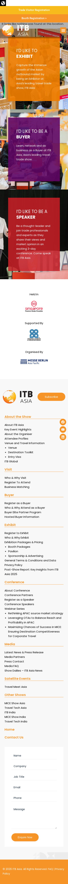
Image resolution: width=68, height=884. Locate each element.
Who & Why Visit (15, 478)
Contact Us (14, 737)
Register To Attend (17, 482)
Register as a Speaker (19, 599)
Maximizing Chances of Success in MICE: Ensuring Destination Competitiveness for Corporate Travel (34, 631)
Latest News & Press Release (24, 652)
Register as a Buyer (17, 503)
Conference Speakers (19, 604)
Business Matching (17, 487)
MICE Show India (15, 717)
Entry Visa (14, 457)
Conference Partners (19, 595)
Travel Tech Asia (15, 708)
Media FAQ (12, 666)
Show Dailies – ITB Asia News (23, 670)
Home (10, 729)
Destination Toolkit (20, 452)
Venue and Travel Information (25, 443)
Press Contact (14, 661)
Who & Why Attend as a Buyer (25, 508)
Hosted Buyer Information (22, 517)
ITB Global (11, 461)
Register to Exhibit (17, 533)
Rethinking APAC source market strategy (35, 613)
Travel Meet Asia (16, 687)
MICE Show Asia (15, 703)
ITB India (10, 712)
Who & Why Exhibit (17, 537)
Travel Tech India (16, 721)
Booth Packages (19, 547)
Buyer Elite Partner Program (23, 512)
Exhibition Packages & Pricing (24, 542)
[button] (3, 3)
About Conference (17, 590)
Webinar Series (15, 609)
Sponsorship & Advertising (25, 556)
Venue (12, 448)
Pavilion (13, 551)
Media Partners (15, 657)
